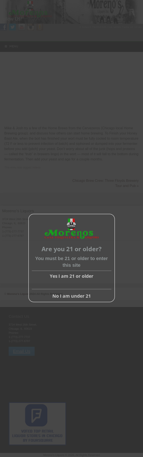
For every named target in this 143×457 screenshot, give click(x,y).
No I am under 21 (71, 296)
